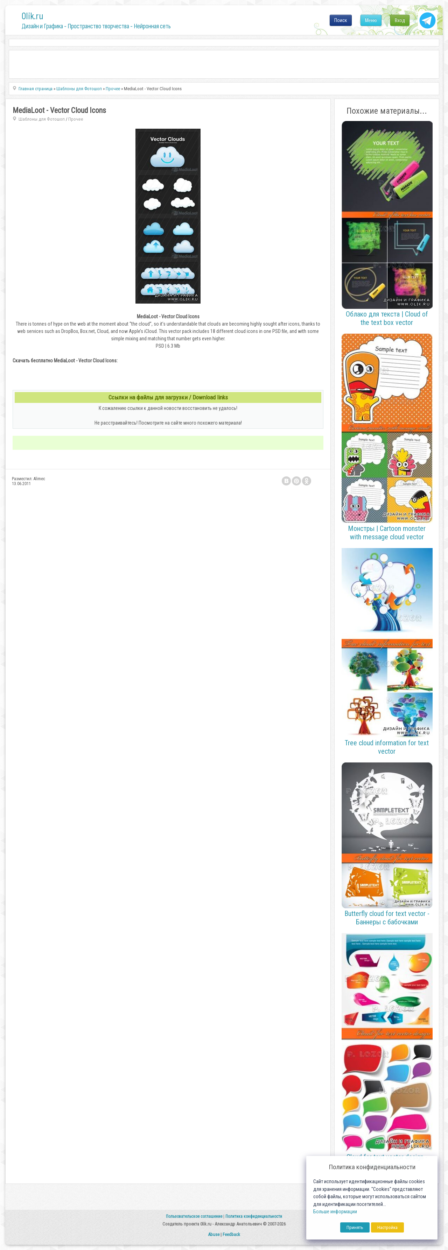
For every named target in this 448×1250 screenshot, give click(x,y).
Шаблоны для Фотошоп (42, 119)
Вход (400, 20)
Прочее (75, 119)
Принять (354, 1227)
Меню (371, 20)
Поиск (340, 20)
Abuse (213, 1234)
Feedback (231, 1234)
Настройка (387, 1227)
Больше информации (335, 1212)
